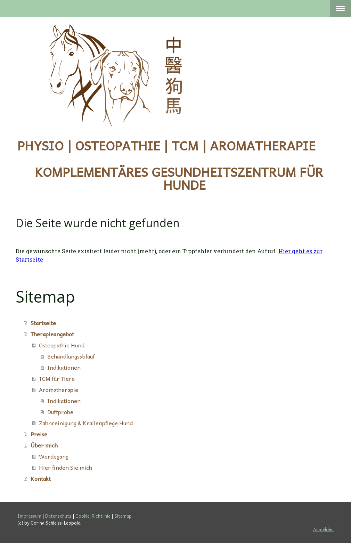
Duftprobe (60, 411)
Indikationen (64, 367)
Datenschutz (58, 515)
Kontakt (41, 478)
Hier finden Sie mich (65, 467)
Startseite (43, 322)
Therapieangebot (52, 333)
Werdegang (53, 456)
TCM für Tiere (57, 378)
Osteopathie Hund (61, 344)
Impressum (29, 515)
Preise (39, 433)
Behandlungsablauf (71, 356)
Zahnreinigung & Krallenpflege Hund (86, 422)
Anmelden (323, 529)
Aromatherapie (58, 389)
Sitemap (123, 515)
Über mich (44, 445)
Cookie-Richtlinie (93, 515)
